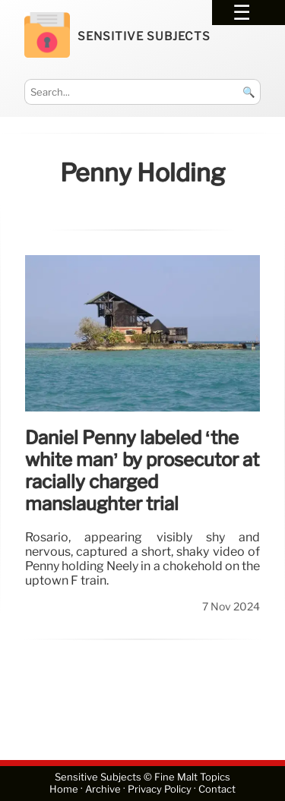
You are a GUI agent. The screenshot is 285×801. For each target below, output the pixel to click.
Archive (103, 790)
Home (63, 790)
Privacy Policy (160, 790)
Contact (217, 790)
